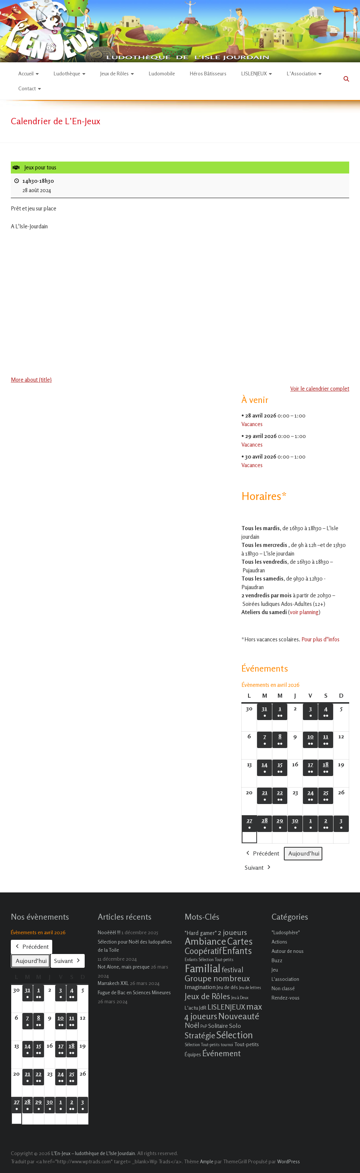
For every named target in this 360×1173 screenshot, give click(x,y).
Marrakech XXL (113, 983)
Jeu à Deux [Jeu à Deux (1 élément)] (239, 997)
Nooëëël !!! (109, 932)
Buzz (277, 960)
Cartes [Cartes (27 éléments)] (240, 941)
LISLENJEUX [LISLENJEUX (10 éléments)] (226, 1006)
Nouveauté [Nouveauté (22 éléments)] (238, 1016)
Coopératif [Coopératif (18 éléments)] (203, 951)
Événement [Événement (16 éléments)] (221, 1053)
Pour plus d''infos (320, 639)
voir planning (304, 612)
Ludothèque (67, 73)
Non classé (283, 988)
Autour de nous (288, 951)
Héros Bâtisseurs (208, 73)
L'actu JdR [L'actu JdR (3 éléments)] (195, 1007)
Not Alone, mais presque (124, 967)
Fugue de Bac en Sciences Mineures (134, 992)
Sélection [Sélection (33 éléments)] (234, 1035)
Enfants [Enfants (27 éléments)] (237, 950)
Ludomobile (162, 73)
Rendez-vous (286, 998)
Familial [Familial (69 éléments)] (202, 968)
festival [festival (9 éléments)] (232, 969)
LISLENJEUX (254, 73)
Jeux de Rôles (114, 73)
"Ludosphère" (286, 932)
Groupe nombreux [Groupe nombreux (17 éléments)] (217, 978)
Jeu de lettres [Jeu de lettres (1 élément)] (250, 987)
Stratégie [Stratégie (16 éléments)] (200, 1035)
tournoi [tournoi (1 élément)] (227, 1044)
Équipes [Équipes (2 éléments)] (193, 1054)
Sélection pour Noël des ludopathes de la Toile (135, 946)
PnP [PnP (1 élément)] (203, 1026)
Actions (279, 942)
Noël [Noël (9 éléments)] (192, 1025)
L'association (285, 979)
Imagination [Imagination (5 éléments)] (200, 987)
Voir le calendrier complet (319, 388)
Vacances (252, 424)
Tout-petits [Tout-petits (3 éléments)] (246, 1044)
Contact (27, 88)
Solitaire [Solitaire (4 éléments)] (218, 1025)
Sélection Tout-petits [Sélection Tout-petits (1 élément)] (202, 1044)
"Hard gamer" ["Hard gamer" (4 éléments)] (201, 932)
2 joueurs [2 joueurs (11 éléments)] (232, 932)
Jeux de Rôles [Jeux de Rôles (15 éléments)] (207, 996)
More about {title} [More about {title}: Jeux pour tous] (31, 379)
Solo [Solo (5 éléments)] (235, 1025)
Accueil (26, 73)
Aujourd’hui (303, 853)
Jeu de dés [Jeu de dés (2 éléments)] (227, 987)
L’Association (301, 73)
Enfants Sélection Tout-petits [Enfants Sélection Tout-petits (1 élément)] (209, 959)
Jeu (275, 970)
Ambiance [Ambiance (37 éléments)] (205, 941)
